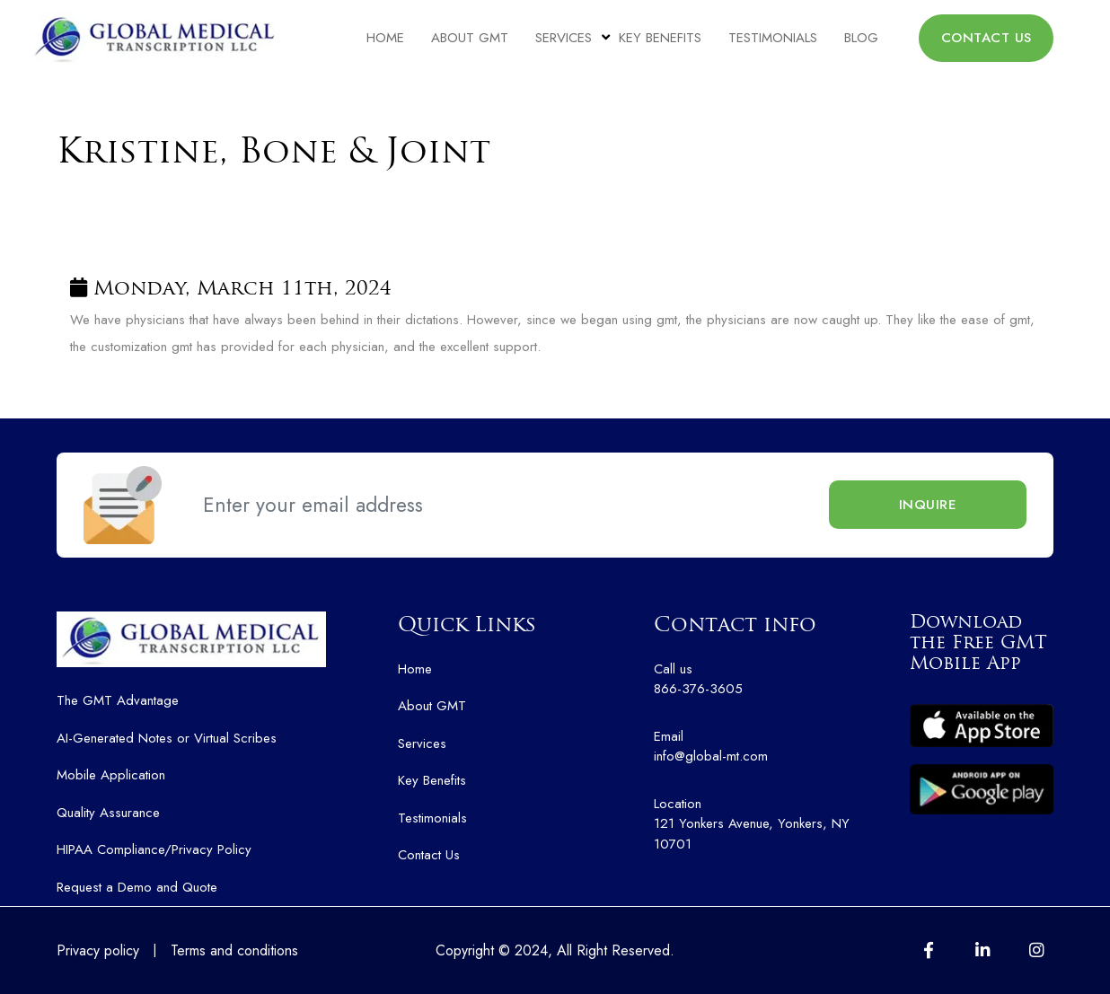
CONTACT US (986, 38)
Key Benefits (660, 38)
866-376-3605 (768, 679)
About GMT (469, 38)
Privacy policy (98, 950)
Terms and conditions (234, 950)
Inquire (928, 505)
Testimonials (772, 38)
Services (563, 38)
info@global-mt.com (768, 746)
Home (385, 38)
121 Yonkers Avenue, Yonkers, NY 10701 (768, 824)
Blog (861, 38)
